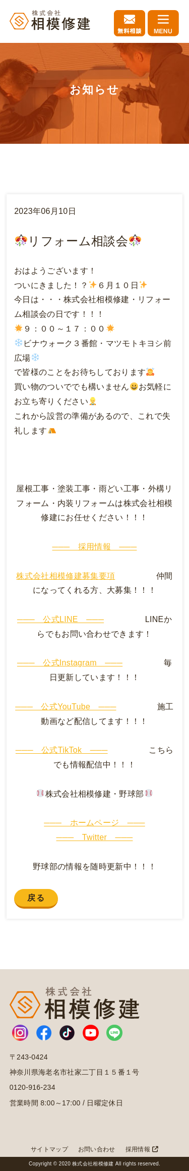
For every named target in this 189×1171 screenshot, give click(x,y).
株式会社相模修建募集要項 (65, 576)
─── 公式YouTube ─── (65, 706)
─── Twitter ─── (94, 837)
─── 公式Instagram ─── (69, 662)
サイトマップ (49, 1149)
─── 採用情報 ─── (94, 546)
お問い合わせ (96, 1149)
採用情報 (141, 1149)
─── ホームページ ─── (94, 822)
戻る (36, 898)
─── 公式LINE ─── (60, 619)
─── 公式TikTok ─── (62, 750)
